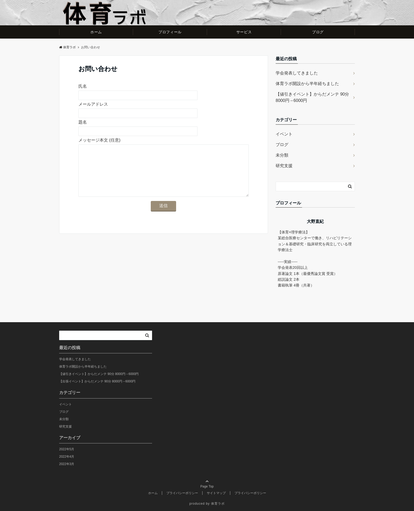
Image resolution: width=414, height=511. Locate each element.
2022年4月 (66, 456)
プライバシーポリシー (182, 493)
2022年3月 (66, 464)
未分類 (282, 155)
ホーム (96, 32)
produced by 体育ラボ (206, 503)
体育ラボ (67, 47)
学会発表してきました (297, 73)
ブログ (318, 32)
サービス (244, 32)
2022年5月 (66, 449)
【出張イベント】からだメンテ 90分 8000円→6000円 (97, 381)
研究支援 (284, 165)
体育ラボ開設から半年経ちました (307, 83)
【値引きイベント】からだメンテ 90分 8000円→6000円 (312, 97)
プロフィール (169, 32)
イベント (284, 134)
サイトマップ (216, 493)
